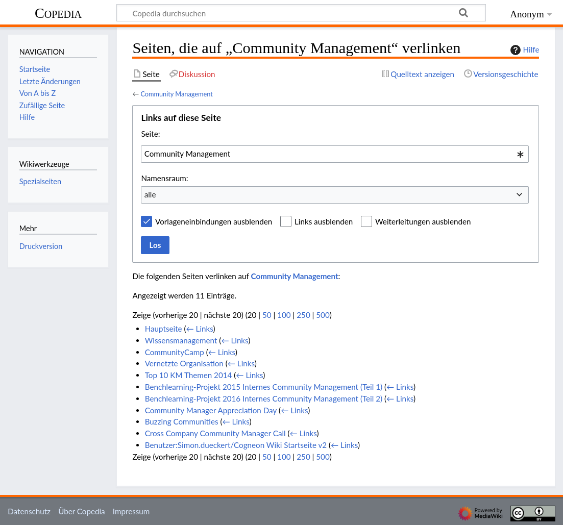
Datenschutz (29, 511)
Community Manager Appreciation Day (211, 410)
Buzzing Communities (181, 421)
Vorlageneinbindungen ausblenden (213, 221)
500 (322, 314)
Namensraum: (164, 178)
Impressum (131, 511)
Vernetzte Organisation (184, 363)
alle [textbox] (150, 194)
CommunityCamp (174, 352)
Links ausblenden (324, 221)
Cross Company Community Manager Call (215, 433)
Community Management (176, 94)
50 (267, 314)
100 (283, 314)
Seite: (150, 133)
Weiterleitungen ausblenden (423, 221)
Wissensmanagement (181, 340)
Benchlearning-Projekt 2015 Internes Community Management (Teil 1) (263, 386)
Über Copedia (81, 511)
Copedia (58, 13)
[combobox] (335, 154)
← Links (199, 328)
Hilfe (524, 50)
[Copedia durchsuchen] (301, 13)
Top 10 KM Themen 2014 (188, 375)
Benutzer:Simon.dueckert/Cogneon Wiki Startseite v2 (236, 444)
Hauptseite (163, 328)
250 (303, 314)
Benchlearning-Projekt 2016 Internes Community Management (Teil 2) (263, 398)
